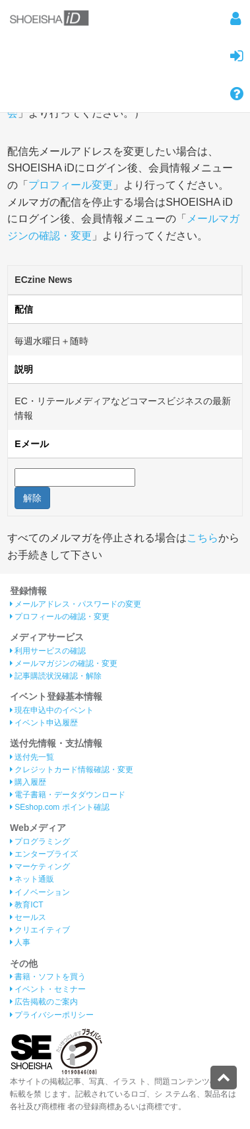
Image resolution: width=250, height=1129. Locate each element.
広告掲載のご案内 (44, 1001)
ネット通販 (32, 879)
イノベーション (40, 892)
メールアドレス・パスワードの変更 (75, 604)
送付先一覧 (32, 757)
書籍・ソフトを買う (48, 976)
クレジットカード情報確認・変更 (71, 769)
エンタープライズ (44, 854)
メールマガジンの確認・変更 (63, 663)
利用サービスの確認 (48, 651)
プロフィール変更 (70, 185)
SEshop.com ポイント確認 (59, 807)
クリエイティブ (40, 929)
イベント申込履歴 (44, 722)
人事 (20, 942)
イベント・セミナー (48, 989)
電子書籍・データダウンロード (67, 794)
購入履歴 (28, 782)
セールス (28, 917)
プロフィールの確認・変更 (59, 616)
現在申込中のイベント (52, 710)
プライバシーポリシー (52, 1015)
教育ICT (27, 904)
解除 (32, 498)
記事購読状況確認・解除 (56, 676)
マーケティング (40, 866)
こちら (202, 537)
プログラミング (40, 841)
